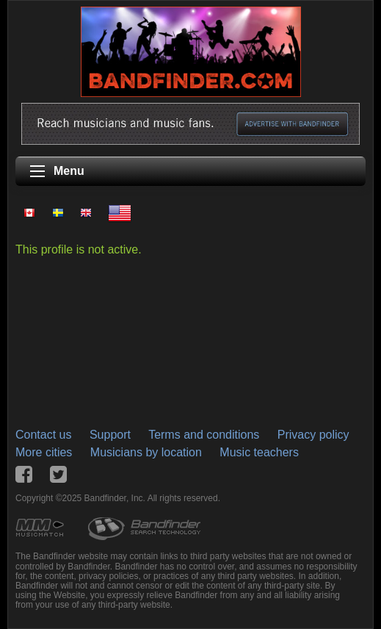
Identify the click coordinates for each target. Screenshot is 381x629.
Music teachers (259, 452)
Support (110, 434)
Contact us (43, 434)
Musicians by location (146, 452)
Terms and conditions (203, 434)
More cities (43, 452)
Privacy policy (313, 434)
